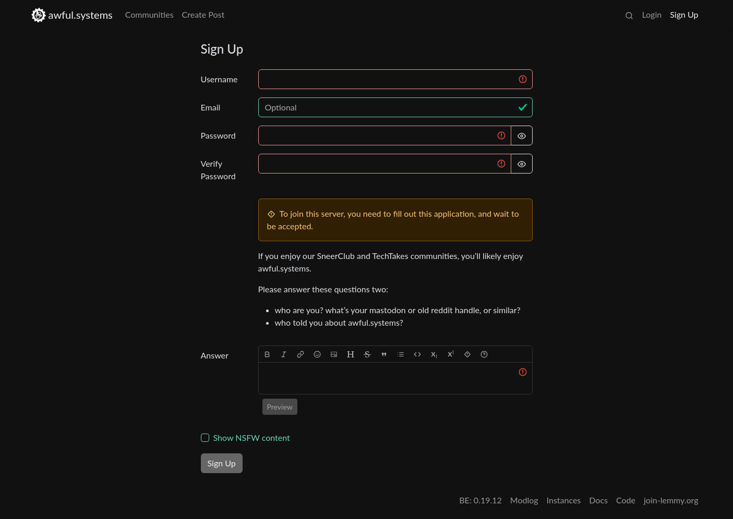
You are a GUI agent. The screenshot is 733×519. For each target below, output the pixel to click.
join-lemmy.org (671, 500)
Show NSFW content (251, 437)
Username (219, 79)
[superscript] (450, 354)
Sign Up (684, 14)
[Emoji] (317, 354)
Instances (564, 500)
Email (211, 107)
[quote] (384, 354)
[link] (300, 354)
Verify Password (218, 169)
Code (625, 500)
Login (652, 14)
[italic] (283, 354)
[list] (400, 354)
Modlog (524, 500)
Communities (149, 14)
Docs (598, 500)
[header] (350, 354)
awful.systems (72, 14)
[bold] (267, 354)
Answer (215, 355)
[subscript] (434, 354)
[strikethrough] (367, 354)
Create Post (203, 14)
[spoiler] (467, 354)
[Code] (417, 354)
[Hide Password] (522, 135)
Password (218, 135)
